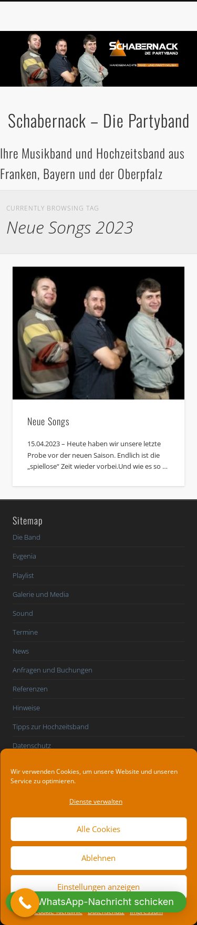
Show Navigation (159, 94)
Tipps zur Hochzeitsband (51, 726)
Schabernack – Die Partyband (99, 120)
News (21, 651)
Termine (25, 632)
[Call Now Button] (25, 902)
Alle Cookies (98, 829)
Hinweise (26, 707)
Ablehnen (98, 858)
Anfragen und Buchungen (52, 670)
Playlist (23, 575)
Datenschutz (32, 745)
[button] (96, 901)
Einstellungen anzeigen (98, 886)
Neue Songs (48, 421)
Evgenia (24, 556)
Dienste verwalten (95, 801)
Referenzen (30, 688)
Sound (23, 613)
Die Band (26, 537)
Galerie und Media (41, 594)
